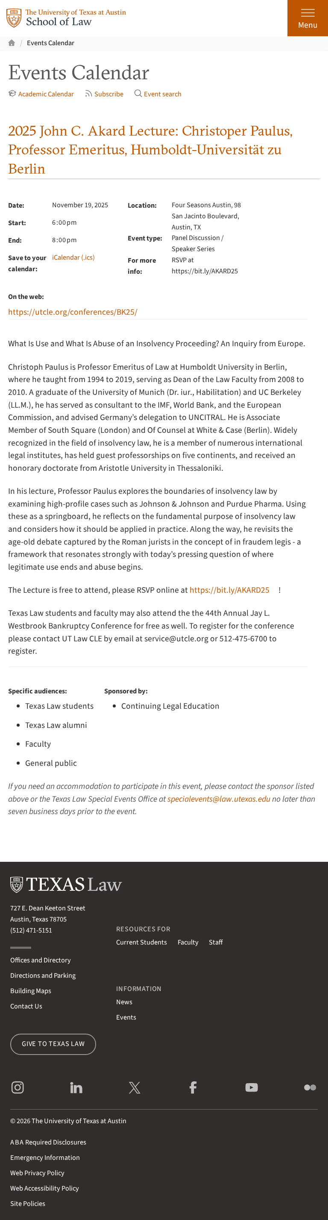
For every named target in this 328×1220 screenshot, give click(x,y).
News (124, 1002)
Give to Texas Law (53, 1044)
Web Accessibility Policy (44, 1188)
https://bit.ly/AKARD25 (229, 590)
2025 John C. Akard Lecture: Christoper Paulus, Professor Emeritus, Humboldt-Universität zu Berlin (150, 150)
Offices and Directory (40, 960)
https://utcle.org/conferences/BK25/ (73, 312)
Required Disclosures (48, 1142)
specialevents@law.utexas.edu (218, 799)
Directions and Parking (43, 976)
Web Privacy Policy (37, 1173)
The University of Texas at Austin (79, 1121)
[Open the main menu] (307, 18)
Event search (158, 94)
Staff (216, 942)
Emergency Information (45, 1158)
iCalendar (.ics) (73, 257)
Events (126, 1017)
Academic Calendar (41, 94)
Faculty (188, 942)
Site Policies (27, 1204)
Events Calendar (50, 43)
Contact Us (26, 1006)
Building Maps (30, 991)
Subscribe (104, 94)
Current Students (141, 942)
